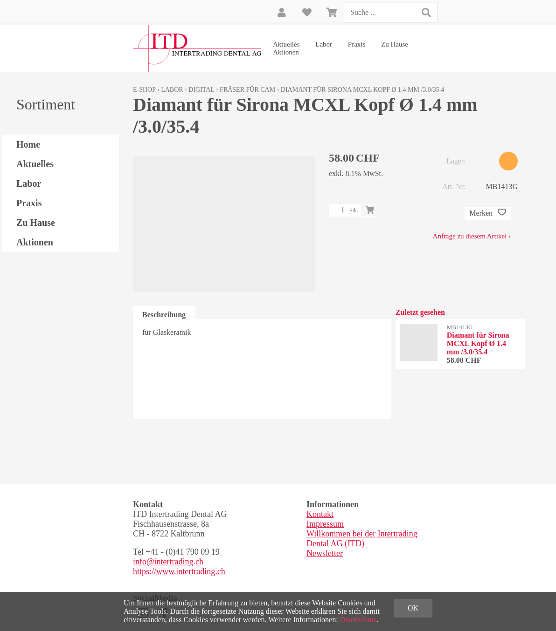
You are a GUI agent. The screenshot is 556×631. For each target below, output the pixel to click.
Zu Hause (394, 44)
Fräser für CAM (247, 89)
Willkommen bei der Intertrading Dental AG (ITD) (361, 538)
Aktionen (286, 52)
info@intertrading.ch (168, 561)
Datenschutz (358, 620)
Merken (487, 213)
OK (413, 608)
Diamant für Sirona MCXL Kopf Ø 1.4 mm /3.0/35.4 (362, 89)
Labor (323, 44)
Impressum (325, 524)
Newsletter (324, 553)
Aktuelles (286, 44)
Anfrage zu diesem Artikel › (472, 236)
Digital (201, 89)
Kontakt (320, 514)
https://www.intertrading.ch (179, 571)
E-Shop (144, 89)
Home (28, 144)
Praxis (357, 44)
